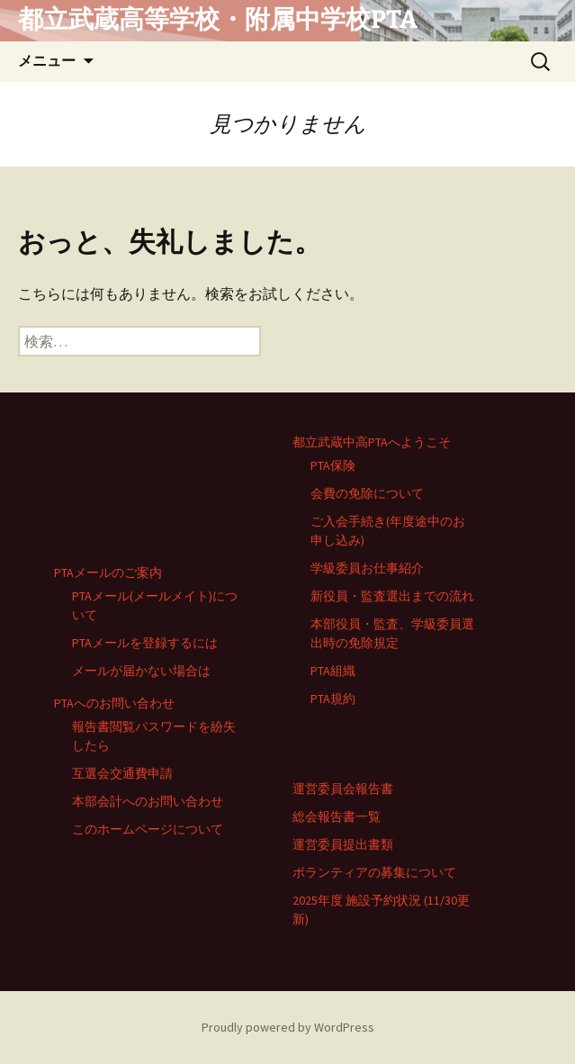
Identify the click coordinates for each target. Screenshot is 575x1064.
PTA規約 (332, 698)
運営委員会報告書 (342, 788)
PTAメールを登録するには (145, 643)
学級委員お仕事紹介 (367, 568)
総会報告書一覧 (336, 816)
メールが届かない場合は (141, 671)
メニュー (47, 60)
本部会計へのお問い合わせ (147, 801)
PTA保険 (332, 465)
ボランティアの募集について (374, 872)
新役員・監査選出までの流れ (392, 596)
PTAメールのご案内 (108, 572)
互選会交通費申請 (122, 773)
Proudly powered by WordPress (288, 1027)
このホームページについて (147, 829)
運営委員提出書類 (342, 844)
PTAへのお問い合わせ (114, 703)
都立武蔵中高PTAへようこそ (371, 442)
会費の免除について (367, 493)
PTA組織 (332, 671)
